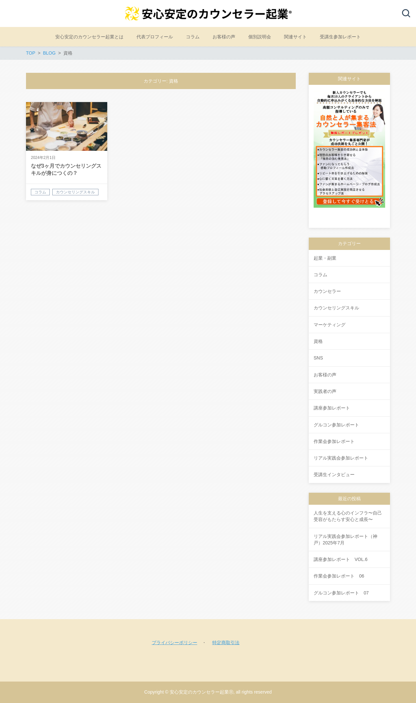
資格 (318, 341)
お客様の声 (325, 374)
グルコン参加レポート (336, 424)
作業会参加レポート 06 (339, 576)
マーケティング (329, 324)
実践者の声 (325, 391)
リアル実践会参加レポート (341, 458)
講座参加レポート (332, 407)
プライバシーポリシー (174, 642)
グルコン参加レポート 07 (341, 592)
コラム (320, 274)
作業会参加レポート (334, 441)
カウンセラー (327, 291)
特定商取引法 (226, 642)
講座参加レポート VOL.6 (341, 559)
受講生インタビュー (334, 474)
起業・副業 (325, 258)
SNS (318, 357)
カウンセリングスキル (336, 307)
